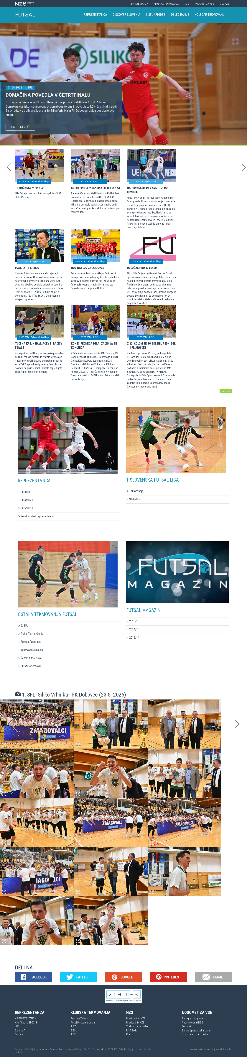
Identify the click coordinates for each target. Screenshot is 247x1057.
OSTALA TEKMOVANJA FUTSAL (47, 614)
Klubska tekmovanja (166, 3)
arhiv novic (226, 391)
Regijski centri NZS (192, 1022)
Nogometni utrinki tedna (195, 1034)
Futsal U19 (25, 508)
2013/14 (132, 637)
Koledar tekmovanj (209, 14)
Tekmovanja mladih (30, 650)
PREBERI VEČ (20, 127)
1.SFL (74, 1034)
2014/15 (132, 629)
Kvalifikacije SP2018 (26, 1022)
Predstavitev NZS (135, 1018)
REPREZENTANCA (34, 480)
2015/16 (132, 621)
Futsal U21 (25, 500)
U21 (17, 1026)
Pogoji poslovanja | (136, 1049)
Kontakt (130, 1034)
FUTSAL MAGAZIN (143, 610)
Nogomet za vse (204, 3)
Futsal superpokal (29, 666)
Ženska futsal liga (29, 642)
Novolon (228, 1049)
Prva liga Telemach (81, 1018)
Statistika (133, 499)
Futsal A (24, 492)
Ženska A (20, 1030)
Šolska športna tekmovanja (197, 1030)
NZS (187, 3)
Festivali (186, 1026)
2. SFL (23, 625)
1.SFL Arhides (155, 14)
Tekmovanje (134, 491)
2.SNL (74, 1030)
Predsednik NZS (135, 1022)
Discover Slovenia (126, 14)
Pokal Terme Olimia (30, 633)
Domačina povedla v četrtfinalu (48, 95)
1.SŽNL (75, 1026)
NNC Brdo (131, 1030)
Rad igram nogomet (193, 1018)
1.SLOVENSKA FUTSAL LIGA (152, 480)
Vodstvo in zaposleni (137, 1026)
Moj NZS (224, 3)
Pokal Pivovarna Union (83, 1022)
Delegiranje (180, 14)
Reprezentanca (139, 3)
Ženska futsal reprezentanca (36, 516)
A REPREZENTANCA (25, 1018)
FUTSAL (25, 14)
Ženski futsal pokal (30, 658)
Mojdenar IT (216, 1049)
